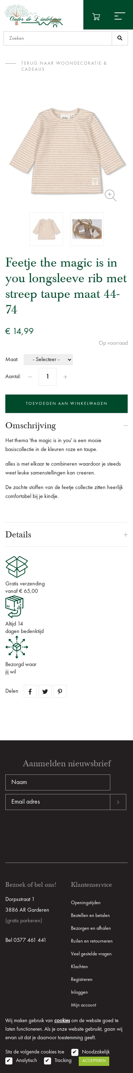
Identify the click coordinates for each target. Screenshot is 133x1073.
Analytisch (26, 1060)
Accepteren (94, 1061)
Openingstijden (86, 902)
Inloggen (79, 992)
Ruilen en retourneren (92, 941)
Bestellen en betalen (90, 915)
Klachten (79, 966)
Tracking (63, 1060)
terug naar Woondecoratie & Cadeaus (64, 66)
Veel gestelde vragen (91, 953)
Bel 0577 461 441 (25, 940)
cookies (62, 1021)
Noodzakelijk (96, 1052)
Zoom (111, 195)
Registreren (82, 979)
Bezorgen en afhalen (91, 928)
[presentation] (59, 833)
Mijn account (83, 1005)
